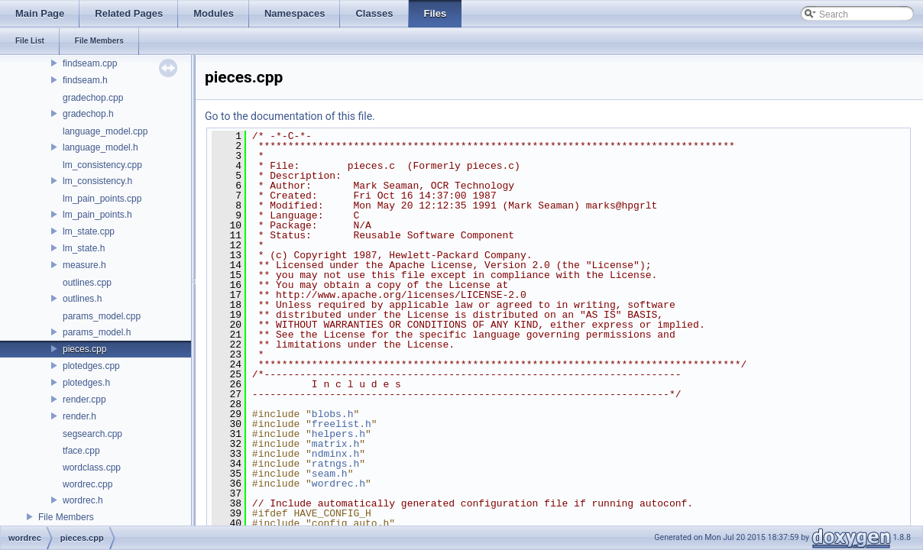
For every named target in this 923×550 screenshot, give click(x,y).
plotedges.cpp (91, 366)
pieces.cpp (84, 349)
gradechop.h (88, 113)
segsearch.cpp (92, 434)
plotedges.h (86, 382)
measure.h (84, 265)
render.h (79, 416)
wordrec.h (83, 500)
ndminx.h (335, 454)
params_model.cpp (102, 316)
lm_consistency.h (97, 181)
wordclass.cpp (92, 467)
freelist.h (341, 424)
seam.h (330, 473)
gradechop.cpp (93, 97)
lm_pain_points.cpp (102, 198)
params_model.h (97, 332)
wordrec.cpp (87, 484)
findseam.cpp (90, 63)
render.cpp (84, 399)
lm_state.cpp (89, 231)
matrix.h (335, 444)
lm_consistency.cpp (102, 165)
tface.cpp (81, 450)
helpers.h (338, 434)
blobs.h (333, 414)
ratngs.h (335, 464)
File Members (66, 517)
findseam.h (85, 80)
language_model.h (100, 147)
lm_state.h (84, 248)
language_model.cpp (105, 131)
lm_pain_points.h (97, 214)
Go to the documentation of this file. (290, 116)
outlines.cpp (87, 282)
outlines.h (82, 298)
